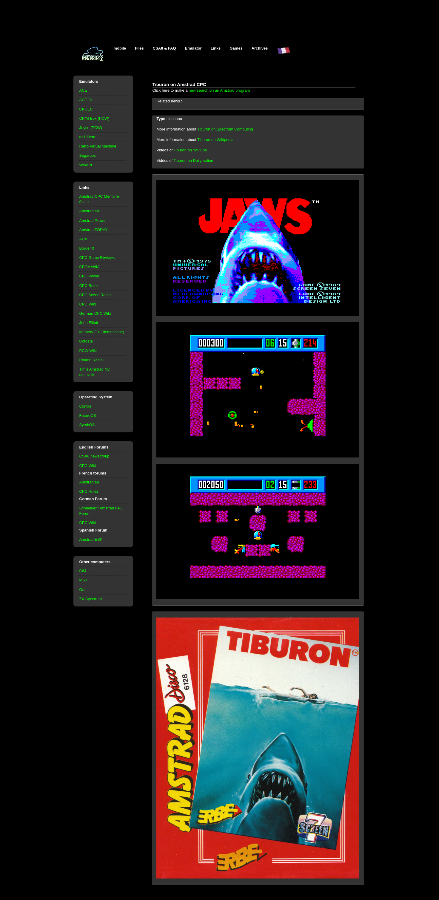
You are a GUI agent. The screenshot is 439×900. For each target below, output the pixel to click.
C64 (83, 571)
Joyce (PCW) (90, 127)
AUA (83, 239)
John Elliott (88, 322)
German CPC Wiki (95, 313)
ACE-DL (86, 100)
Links (216, 48)
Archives (260, 48)
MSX (83, 580)
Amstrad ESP (91, 539)
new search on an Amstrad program (219, 90)
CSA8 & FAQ (164, 48)
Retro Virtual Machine (97, 146)
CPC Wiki (87, 304)
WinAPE (86, 165)
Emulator (193, 48)
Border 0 (86, 248)
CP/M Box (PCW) (94, 118)
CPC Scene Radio (95, 295)
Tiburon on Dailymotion (193, 160)
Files (139, 48)
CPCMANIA (89, 267)
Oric (83, 589)
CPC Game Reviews (97, 257)
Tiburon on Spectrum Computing (225, 129)
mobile (120, 48)
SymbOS (87, 425)
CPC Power (89, 276)
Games (236, 48)
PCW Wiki (88, 350)
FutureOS (87, 415)
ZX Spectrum (90, 599)
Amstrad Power (92, 220)
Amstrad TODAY (93, 230)
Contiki (85, 406)
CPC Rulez (88, 285)
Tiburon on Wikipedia (215, 139)
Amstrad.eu (89, 211)
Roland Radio (91, 360)
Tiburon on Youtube (190, 150)
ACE (83, 90)
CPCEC (86, 109)
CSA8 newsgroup (94, 456)
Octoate (86, 341)
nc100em (87, 137)
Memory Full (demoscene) (101, 332)
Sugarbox (87, 155)
